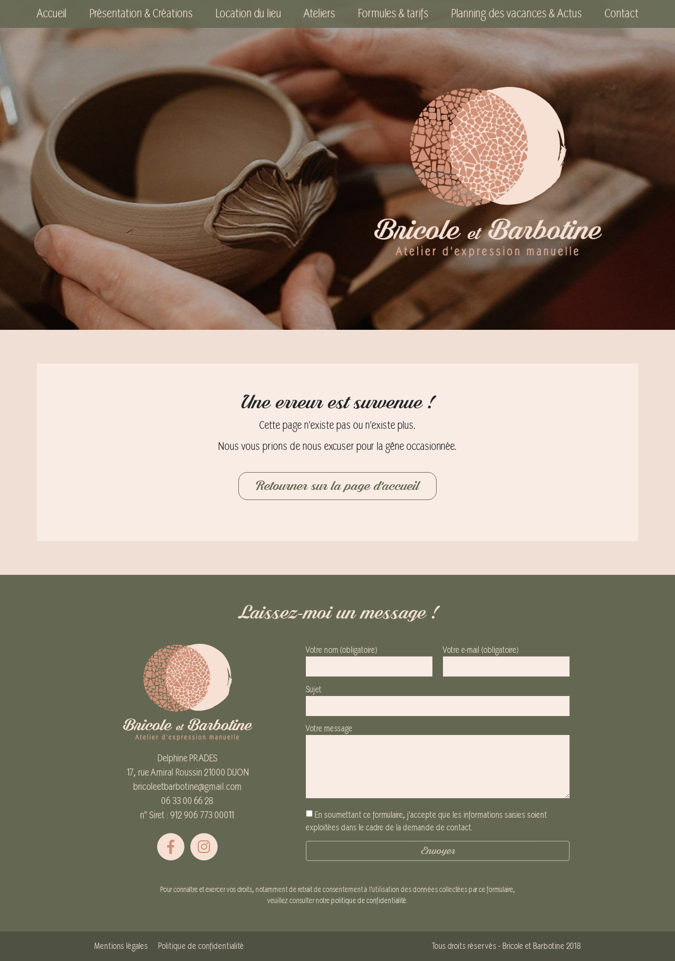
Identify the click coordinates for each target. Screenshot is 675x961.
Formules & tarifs (393, 14)
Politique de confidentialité (201, 946)
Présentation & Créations (141, 14)
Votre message (438, 762)
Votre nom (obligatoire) (369, 658)
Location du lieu (248, 14)
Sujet (438, 698)
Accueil (51, 14)
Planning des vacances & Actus (516, 14)
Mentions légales (121, 946)
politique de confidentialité (368, 901)
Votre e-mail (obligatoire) (506, 658)
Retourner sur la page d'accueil (337, 486)
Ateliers (319, 14)
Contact (621, 14)
